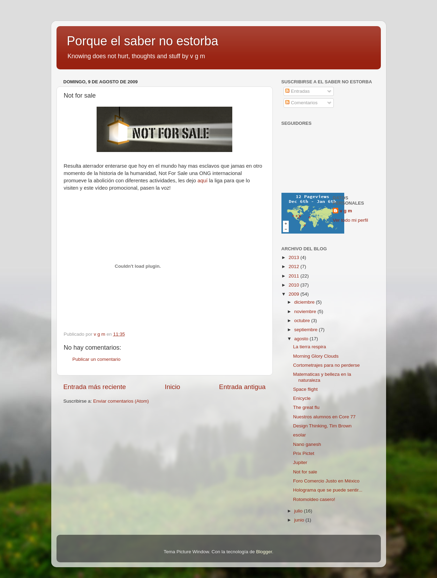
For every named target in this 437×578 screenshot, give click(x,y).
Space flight (305, 389)
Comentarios (301, 102)
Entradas (297, 91)
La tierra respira (309, 346)
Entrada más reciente (94, 386)
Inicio (172, 386)
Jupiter (300, 462)
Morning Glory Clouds (316, 356)
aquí (202, 180)
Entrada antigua (242, 386)
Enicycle (301, 398)
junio (300, 520)
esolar (299, 435)
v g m (346, 210)
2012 (294, 266)
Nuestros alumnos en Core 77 (324, 416)
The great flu (306, 407)
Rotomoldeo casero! (314, 499)
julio (299, 511)
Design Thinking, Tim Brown (322, 425)
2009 (294, 294)
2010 (294, 285)
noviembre (306, 311)
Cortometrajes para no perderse (326, 365)
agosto (302, 338)
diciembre (305, 302)
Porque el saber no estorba (142, 41)
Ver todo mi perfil (350, 220)
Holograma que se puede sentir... (327, 490)
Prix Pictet (303, 453)
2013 (294, 257)
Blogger (264, 551)
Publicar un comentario (97, 359)
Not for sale (305, 471)
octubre (302, 320)
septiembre (306, 329)
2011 (294, 276)
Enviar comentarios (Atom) (121, 401)
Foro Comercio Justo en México (326, 481)
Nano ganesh (307, 444)
